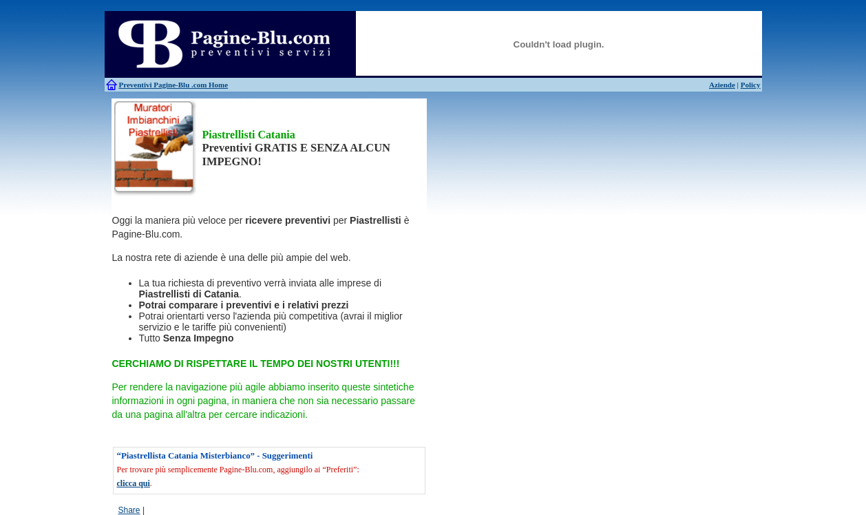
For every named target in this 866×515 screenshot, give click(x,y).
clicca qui (133, 483)
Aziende (722, 85)
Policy (751, 85)
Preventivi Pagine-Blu (155, 85)
